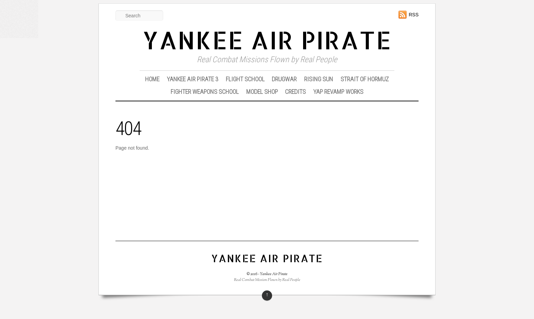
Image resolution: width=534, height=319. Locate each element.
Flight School (245, 79)
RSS (414, 14)
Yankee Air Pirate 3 (192, 79)
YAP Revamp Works (338, 91)
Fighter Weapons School (205, 91)
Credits (295, 91)
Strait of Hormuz (365, 79)
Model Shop (262, 91)
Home (152, 79)
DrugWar (284, 79)
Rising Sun (318, 79)
